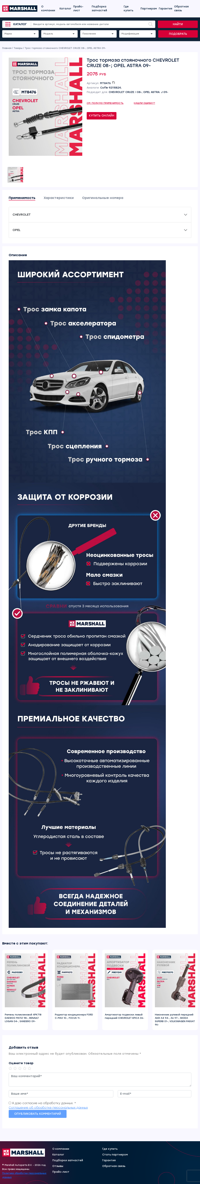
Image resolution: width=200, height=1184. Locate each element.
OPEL (17, 230)
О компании (48, 8)
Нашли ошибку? (144, 103)
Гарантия (165, 8)
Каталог (65, 8)
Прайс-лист (78, 8)
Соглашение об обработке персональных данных (48, 1107)
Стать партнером (115, 1154)
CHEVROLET (22, 214)
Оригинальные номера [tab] (102, 198)
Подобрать (178, 34)
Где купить (128, 8)
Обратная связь (181, 8)
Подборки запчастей (67, 1160)
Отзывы (57, 1166)
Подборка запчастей (99, 8)
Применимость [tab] (22, 198)
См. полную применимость (105, 103)
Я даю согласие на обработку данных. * (44, 1103)
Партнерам (148, 8)
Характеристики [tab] (59, 198)
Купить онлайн (101, 115)
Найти (178, 24)
